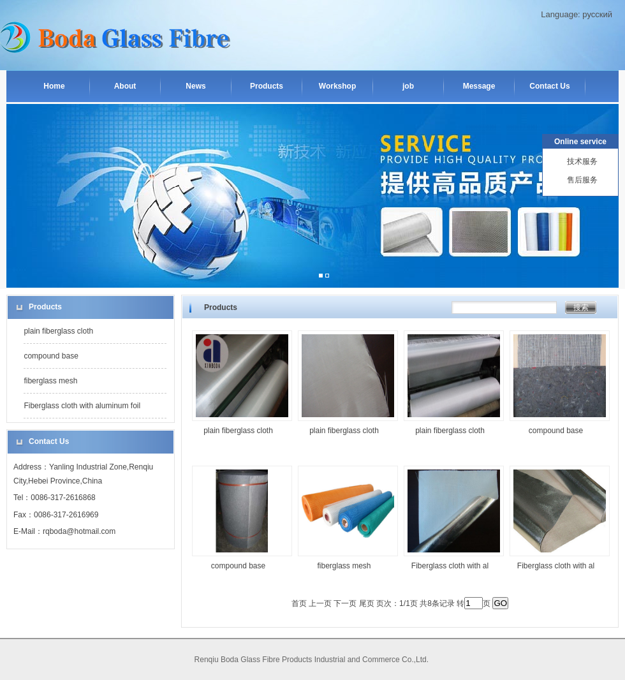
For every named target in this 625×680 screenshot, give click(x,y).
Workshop (337, 86)
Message (479, 86)
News (195, 86)
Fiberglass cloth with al (450, 565)
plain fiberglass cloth (58, 331)
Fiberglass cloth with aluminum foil (82, 405)
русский (597, 14)
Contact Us (549, 86)
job (408, 86)
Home (53, 86)
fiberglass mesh (50, 380)
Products (266, 86)
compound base (51, 355)
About (125, 86)
